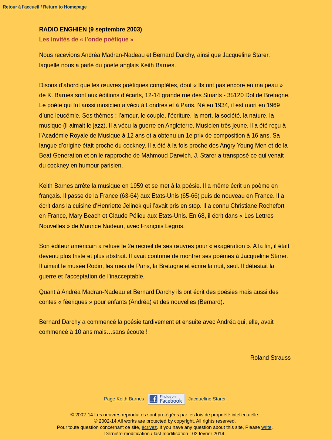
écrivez (149, 427)
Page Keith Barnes (124, 399)
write (266, 427)
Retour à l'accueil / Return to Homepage (45, 7)
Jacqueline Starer (207, 399)
